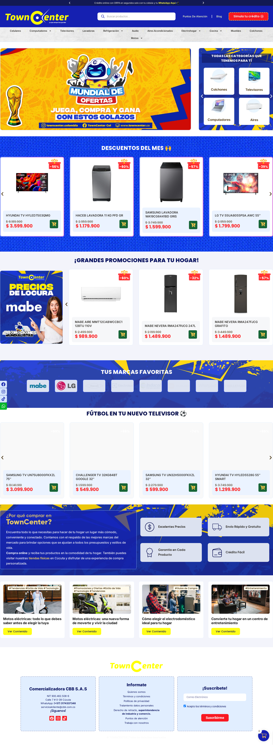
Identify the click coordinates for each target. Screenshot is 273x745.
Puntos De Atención (195, 16)
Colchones (256, 30)
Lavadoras (88, 30)
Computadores (40, 31)
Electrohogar (191, 31)
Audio (135, 30)
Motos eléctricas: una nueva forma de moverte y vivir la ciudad (100, 621)
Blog (219, 16)
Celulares (15, 30)
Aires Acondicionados (160, 30)
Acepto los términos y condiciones (206, 706)
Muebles (236, 30)
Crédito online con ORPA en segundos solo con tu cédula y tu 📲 (136, 2)
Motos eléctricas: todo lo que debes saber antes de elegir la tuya (32, 621)
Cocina (216, 31)
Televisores (67, 30)
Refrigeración (113, 31)
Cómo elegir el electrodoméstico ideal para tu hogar (168, 621)
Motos (137, 38)
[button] (69, 2)
